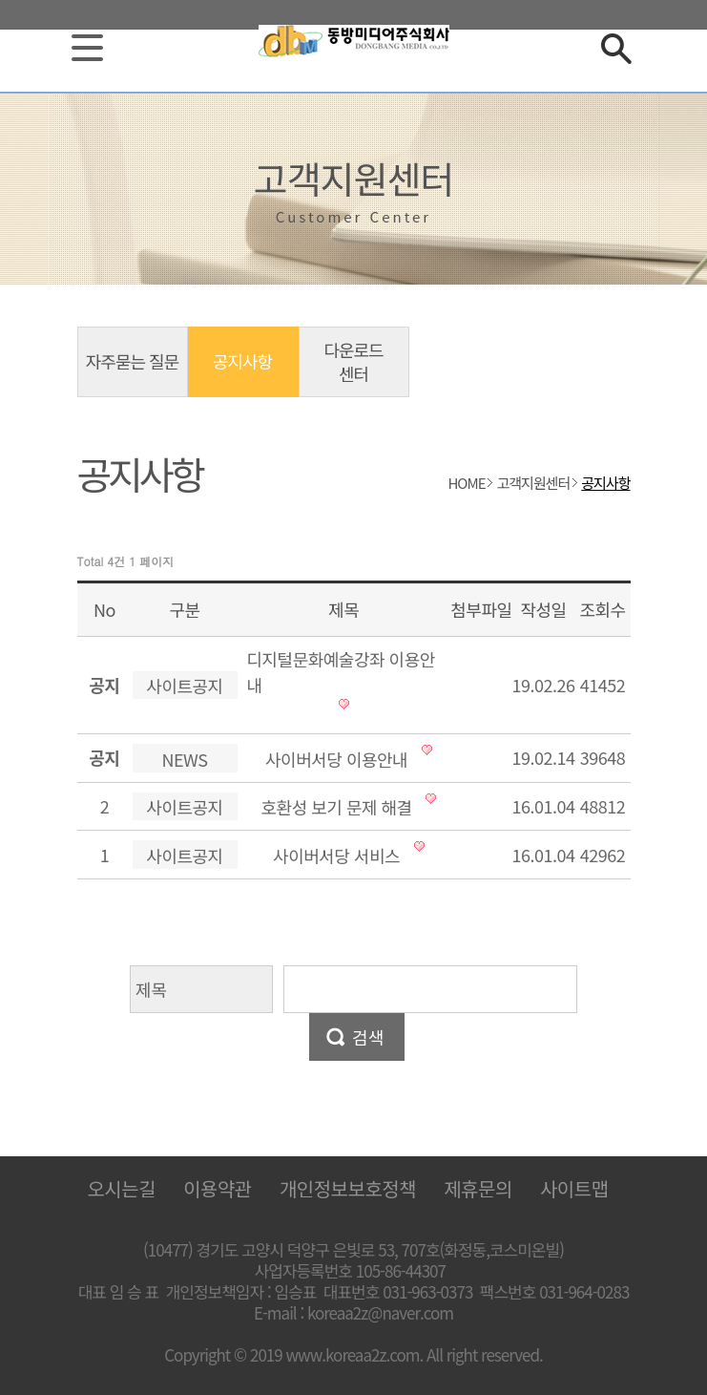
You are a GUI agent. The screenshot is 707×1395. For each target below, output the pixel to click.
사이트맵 (574, 1188)
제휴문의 (478, 1188)
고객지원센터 (533, 483)
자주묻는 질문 (132, 361)
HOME (466, 483)
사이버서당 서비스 (336, 855)
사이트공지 (184, 685)
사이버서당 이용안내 (336, 759)
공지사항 (242, 361)
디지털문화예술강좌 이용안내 (341, 671)
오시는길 (121, 1188)
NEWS (185, 759)
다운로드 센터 (353, 361)
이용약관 (217, 1188)
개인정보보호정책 (348, 1188)
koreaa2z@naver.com (380, 1312)
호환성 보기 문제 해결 (336, 806)
